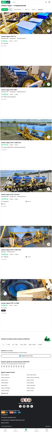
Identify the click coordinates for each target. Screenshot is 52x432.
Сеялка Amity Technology (33, 377)
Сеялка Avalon (30, 380)
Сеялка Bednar (30, 382)
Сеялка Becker (4, 382)
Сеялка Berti (4, 385)
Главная (5, 430)
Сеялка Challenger (5, 388)
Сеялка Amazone (5, 377)
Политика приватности (8, 417)
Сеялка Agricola (5, 374)
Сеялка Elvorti (30, 390)
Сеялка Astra (4, 380)
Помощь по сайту (26, 403)
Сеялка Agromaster (31, 374)
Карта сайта (5, 423)
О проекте (4, 414)
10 (24, 366)
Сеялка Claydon (31, 388)
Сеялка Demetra (5, 390)
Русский (48, 426)
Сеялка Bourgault (31, 385)
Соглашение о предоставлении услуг (13, 420)
